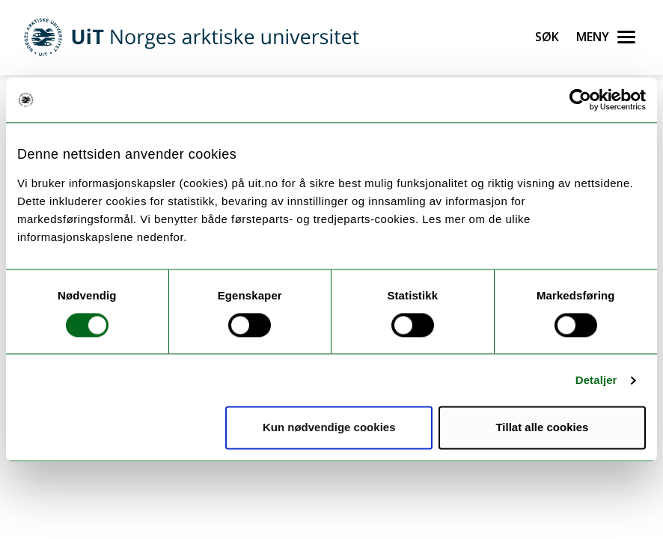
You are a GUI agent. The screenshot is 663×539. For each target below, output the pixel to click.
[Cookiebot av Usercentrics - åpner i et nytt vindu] (580, 99)
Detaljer (596, 380)
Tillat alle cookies (541, 427)
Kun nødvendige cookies (329, 427)
